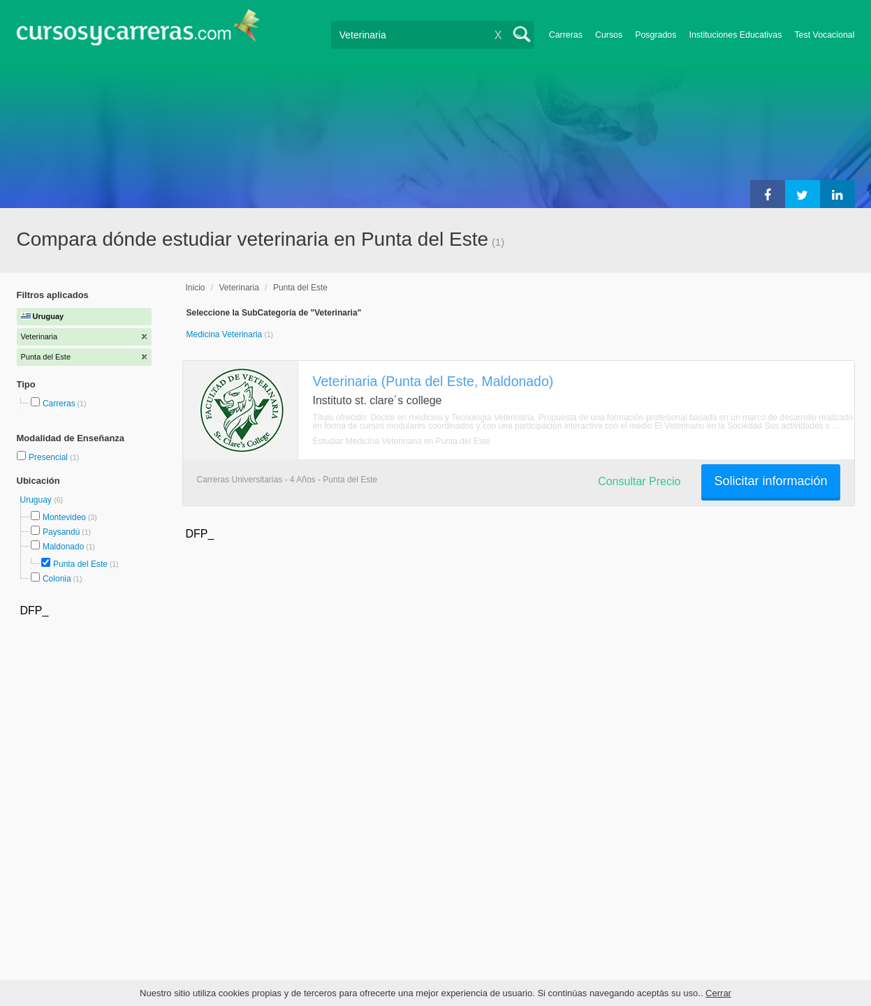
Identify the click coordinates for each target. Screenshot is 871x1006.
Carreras (566, 35)
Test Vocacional (824, 35)
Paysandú (61, 532)
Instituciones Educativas (735, 35)
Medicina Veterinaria (225, 334)
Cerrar (718, 993)
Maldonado (63, 547)
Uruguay (37, 500)
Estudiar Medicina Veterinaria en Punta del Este (401, 441)
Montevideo (64, 517)
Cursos (608, 35)
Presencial (49, 457)
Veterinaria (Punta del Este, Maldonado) (433, 381)
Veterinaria (239, 288)
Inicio (195, 288)
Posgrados (655, 35)
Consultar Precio (639, 481)
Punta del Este (80, 564)
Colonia (57, 579)
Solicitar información (770, 481)
